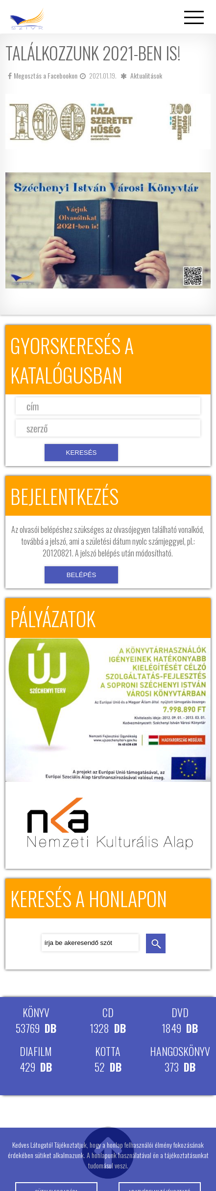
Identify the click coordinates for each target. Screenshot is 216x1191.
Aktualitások (146, 75)
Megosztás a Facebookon (42, 75)
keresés (156, 943)
